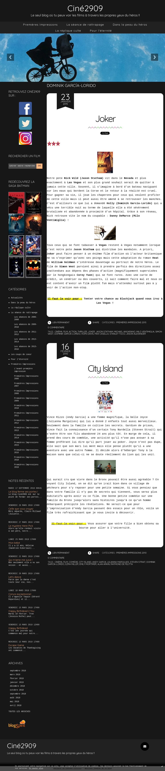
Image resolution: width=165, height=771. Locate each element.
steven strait (138, 562)
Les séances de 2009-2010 (25, 326)
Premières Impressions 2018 (26, 459)
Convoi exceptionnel (19, 594)
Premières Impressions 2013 (26, 429)
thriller (82, 331)
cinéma (58, 331)
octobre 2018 (17, 690)
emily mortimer (87, 564)
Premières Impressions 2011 (26, 414)
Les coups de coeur (21, 354)
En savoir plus (36, 768)
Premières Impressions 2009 (26, 399)
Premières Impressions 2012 (26, 422)
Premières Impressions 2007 (26, 385)
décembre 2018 (17, 686)
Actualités (17, 298)
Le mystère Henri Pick (20, 525)
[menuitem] (40, 25)
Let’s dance (14, 576)
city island (85, 562)
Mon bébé (14, 542)
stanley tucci (117, 333)
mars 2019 (15, 675)
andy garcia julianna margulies (110, 562)
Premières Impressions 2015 (26, 444)
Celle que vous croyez (20, 508)
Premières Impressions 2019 (26, 466)
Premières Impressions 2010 (26, 407)
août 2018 (15, 698)
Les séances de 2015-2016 (25, 348)
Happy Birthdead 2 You (21, 610)
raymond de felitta (122, 564)
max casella (102, 333)
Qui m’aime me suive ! (20, 559)
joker (91, 331)
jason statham (104, 331)
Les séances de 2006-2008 (25, 318)
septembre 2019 (18, 671)
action (73, 331)
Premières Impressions (40, 24)
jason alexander (136, 333)
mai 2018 (14, 702)
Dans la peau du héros (130, 24)
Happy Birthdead (18, 628)
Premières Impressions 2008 (26, 392)
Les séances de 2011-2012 (25, 333)
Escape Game (16, 645)
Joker (105, 118)
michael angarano (124, 331)
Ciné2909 (85, 8)
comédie (73, 562)
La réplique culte (68, 30)
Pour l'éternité (101, 30)
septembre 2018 (18, 694)
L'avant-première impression (23, 370)
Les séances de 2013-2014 (25, 340)
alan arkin (103, 564)
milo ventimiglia (145, 331)
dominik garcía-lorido (67, 333)
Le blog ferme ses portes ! (23, 491)
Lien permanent (59, 322)
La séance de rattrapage (85, 24)
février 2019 (17, 678)
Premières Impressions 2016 (26, 451)
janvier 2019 (17, 682)
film (65, 331)
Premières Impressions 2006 (26, 377)
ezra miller (71, 564)
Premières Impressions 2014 (26, 436)
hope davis (87, 333)
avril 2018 (15, 705)
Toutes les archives (19, 712)
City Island (105, 368)
